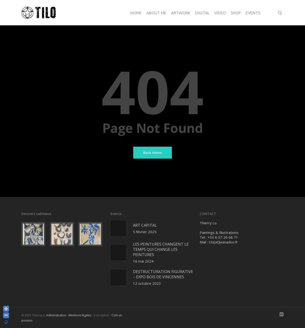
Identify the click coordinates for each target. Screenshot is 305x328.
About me (156, 13)
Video (220, 13)
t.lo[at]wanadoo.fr (223, 242)
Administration (56, 315)
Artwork (180, 13)
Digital (202, 13)
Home (136, 13)
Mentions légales (80, 315)
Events (253, 13)
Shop (236, 13)
